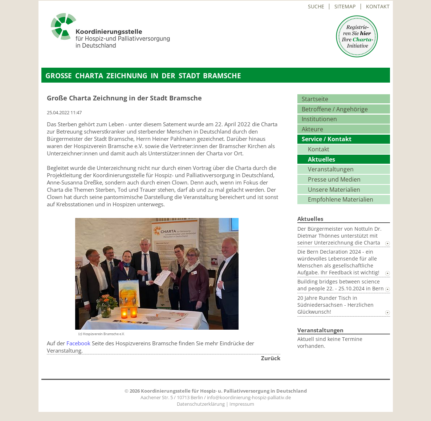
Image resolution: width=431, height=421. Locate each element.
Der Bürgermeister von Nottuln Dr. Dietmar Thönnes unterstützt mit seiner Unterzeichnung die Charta (339, 235)
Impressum (241, 404)
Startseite (315, 99)
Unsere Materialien (334, 190)
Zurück (270, 358)
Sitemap (344, 6)
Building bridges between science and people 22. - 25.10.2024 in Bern (340, 285)
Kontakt (378, 6)
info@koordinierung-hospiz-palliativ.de (249, 397)
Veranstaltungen (331, 169)
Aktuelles (321, 159)
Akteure (312, 129)
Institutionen (319, 119)
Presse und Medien (334, 179)
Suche (316, 6)
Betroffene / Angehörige (335, 109)
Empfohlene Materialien (340, 199)
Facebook (78, 343)
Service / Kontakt (326, 139)
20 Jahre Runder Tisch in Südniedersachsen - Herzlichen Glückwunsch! (335, 304)
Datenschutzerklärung (201, 404)
